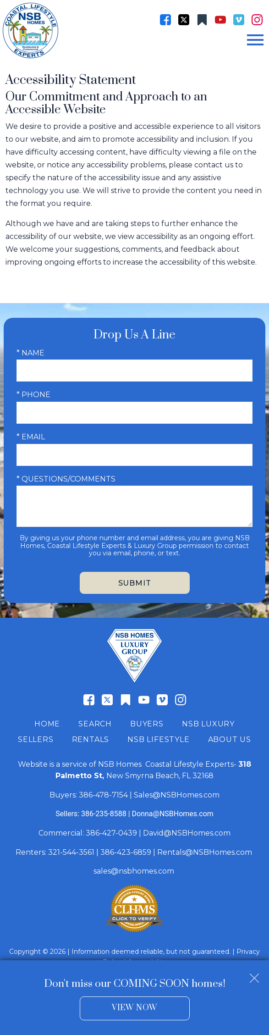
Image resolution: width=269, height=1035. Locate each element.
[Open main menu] (255, 40)
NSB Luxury (208, 724)
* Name (30, 353)
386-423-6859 (125, 852)
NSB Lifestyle (158, 739)
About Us (229, 739)
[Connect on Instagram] (257, 19)
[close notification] (254, 975)
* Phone (33, 394)
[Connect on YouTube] (220, 19)
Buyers (147, 724)
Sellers (36, 739)
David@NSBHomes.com (187, 833)
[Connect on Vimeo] (238, 19)
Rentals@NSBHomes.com (204, 852)
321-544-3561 (71, 852)
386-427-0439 (111, 833)
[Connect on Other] (202, 19)
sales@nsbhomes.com (134, 871)
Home (47, 724)
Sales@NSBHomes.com (177, 795)
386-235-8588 (103, 813)
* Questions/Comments (65, 479)
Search (95, 724)
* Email (30, 436)
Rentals (91, 739)
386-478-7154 (103, 795)
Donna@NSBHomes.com (173, 813)
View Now (134, 1008)
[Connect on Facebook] (165, 19)
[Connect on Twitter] (183, 19)
